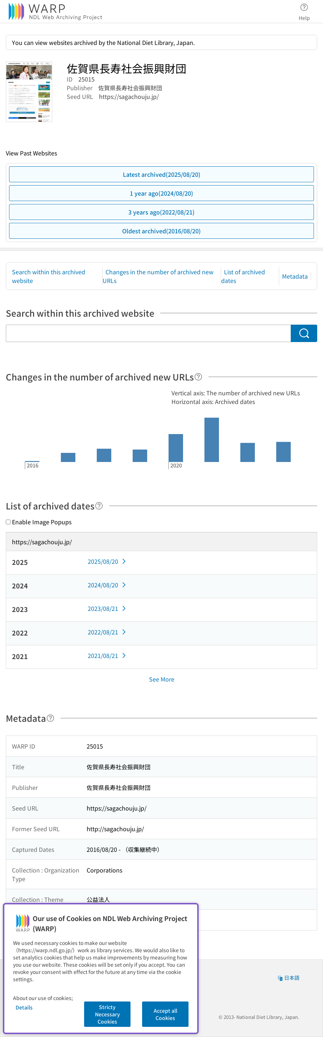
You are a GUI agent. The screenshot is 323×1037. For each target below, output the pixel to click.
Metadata (295, 276)
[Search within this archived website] (148, 333)
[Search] (304, 333)
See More (161, 679)
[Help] (198, 376)
